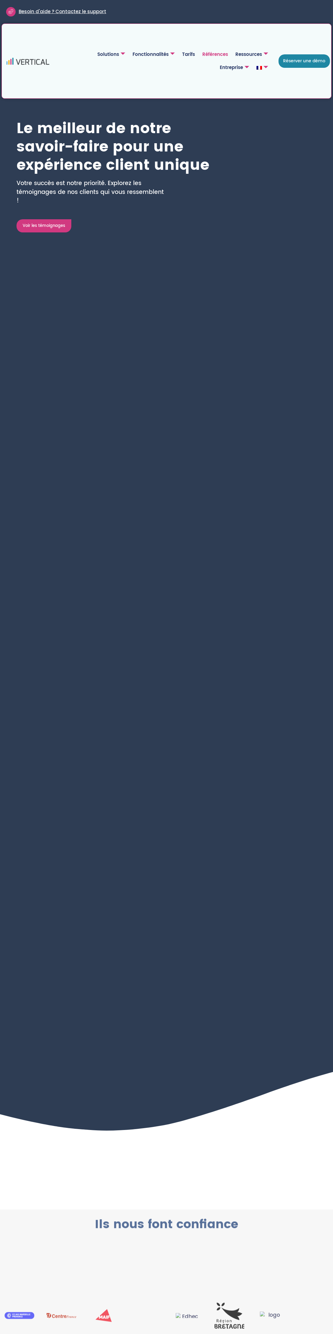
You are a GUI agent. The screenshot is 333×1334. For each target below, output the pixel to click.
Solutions (76, 56)
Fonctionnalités (119, 56)
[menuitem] (263, 68)
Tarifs (153, 56)
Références (179, 56)
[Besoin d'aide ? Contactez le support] (11, 12)
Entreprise (253, 56)
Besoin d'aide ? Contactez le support (63, 12)
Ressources (215, 56)
